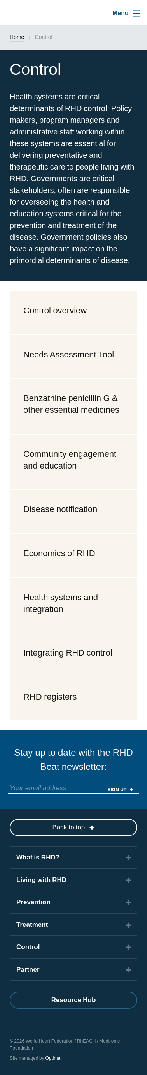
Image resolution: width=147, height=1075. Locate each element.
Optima (52, 1058)
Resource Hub (73, 1000)
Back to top (73, 827)
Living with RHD (41, 880)
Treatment (32, 924)
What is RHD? (38, 857)
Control (28, 947)
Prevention (33, 902)
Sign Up (120, 789)
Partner (28, 969)
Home (17, 37)
